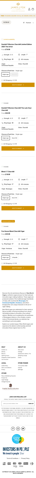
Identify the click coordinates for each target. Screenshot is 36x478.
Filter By (6, 22)
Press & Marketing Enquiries (8, 376)
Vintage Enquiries (5, 381)
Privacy (3, 369)
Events (19, 357)
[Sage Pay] (25, 464)
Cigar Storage (4, 379)
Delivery (3, 351)
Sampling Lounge (22, 355)
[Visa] (21, 466)
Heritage (20, 351)
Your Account (4, 359)
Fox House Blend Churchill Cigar (13, 231)
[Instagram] (18, 429)
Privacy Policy (25, 458)
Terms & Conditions (6, 367)
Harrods (20, 367)
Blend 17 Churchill (7, 172)
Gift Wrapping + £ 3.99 (9, 80)
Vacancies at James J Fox (24, 353)
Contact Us (4, 349)
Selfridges (20, 369)
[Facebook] (13, 429)
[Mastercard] (14, 464)
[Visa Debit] (15, 467)
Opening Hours (5, 355)
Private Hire (4, 378)
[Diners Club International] (31, 464)
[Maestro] (20, 464)
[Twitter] (23, 429)
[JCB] (9, 464)
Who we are (21, 349)
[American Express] (4, 464)
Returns (3, 353)
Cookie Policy (4, 365)
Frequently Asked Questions (8, 357)
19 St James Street (22, 365)
